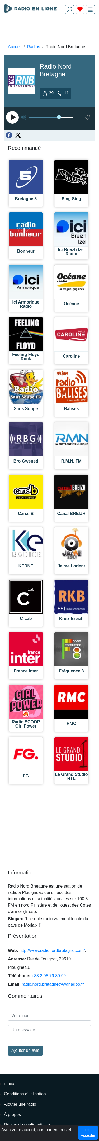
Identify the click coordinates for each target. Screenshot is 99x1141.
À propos (12, 1114)
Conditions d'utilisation (25, 1094)
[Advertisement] (49, 30)
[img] (90, 9)
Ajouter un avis (25, 1050)
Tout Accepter (88, 1133)
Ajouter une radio (20, 1104)
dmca (9, 1083)
